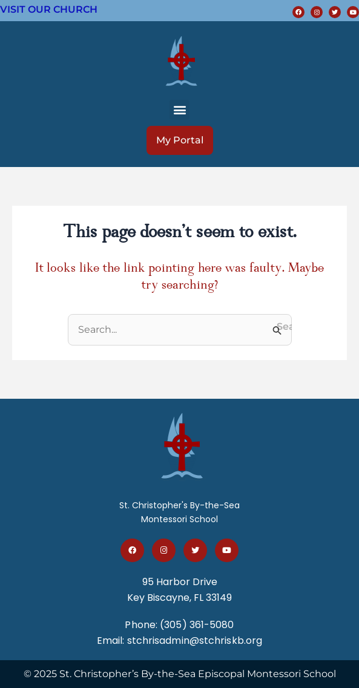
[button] (179, 110)
